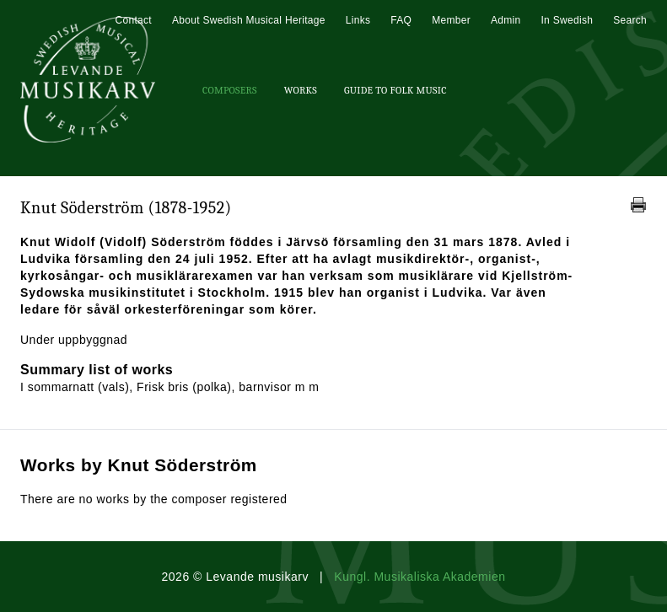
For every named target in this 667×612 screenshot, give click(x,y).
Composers (229, 90)
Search (630, 20)
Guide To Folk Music (395, 90)
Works (300, 90)
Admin (506, 20)
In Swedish (567, 20)
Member (451, 20)
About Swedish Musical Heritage (248, 20)
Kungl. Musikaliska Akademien (419, 576)
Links (358, 20)
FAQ (400, 20)
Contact (133, 20)
